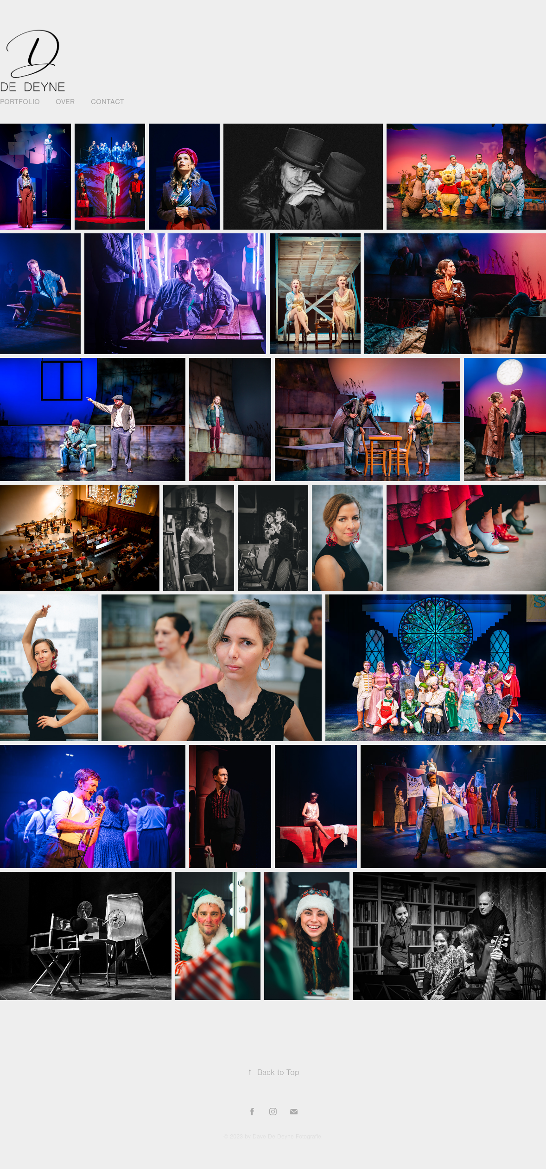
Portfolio (20, 102)
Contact (107, 102)
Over (65, 102)
